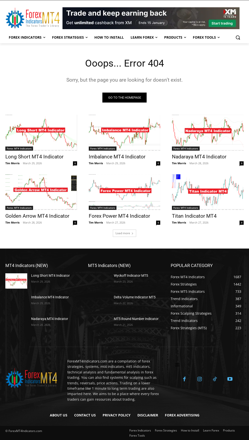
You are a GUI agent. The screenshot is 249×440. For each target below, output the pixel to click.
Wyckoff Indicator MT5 (131, 275)
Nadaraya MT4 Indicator (199, 157)
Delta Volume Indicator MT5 (135, 297)
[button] (238, 37)
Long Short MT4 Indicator (34, 157)
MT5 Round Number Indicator (136, 319)
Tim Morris (12, 163)
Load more (124, 233)
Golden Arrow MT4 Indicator (37, 216)
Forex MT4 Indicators (19, 148)
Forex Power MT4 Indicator (119, 216)
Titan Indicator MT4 (194, 216)
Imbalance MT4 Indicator (117, 157)
